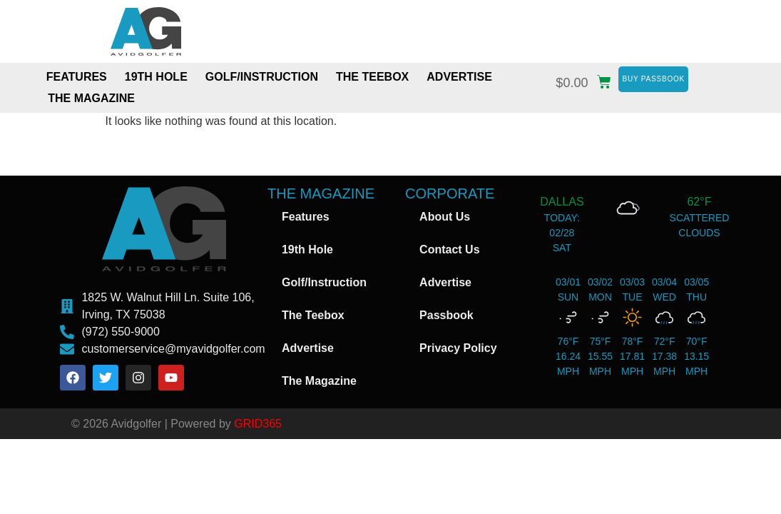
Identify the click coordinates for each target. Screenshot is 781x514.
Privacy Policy (458, 348)
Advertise (459, 77)
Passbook (446, 315)
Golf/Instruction (261, 77)
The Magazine (91, 98)
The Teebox (372, 77)
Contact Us (449, 249)
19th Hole (156, 77)
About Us (444, 217)
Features (76, 77)
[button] (587, 79)
